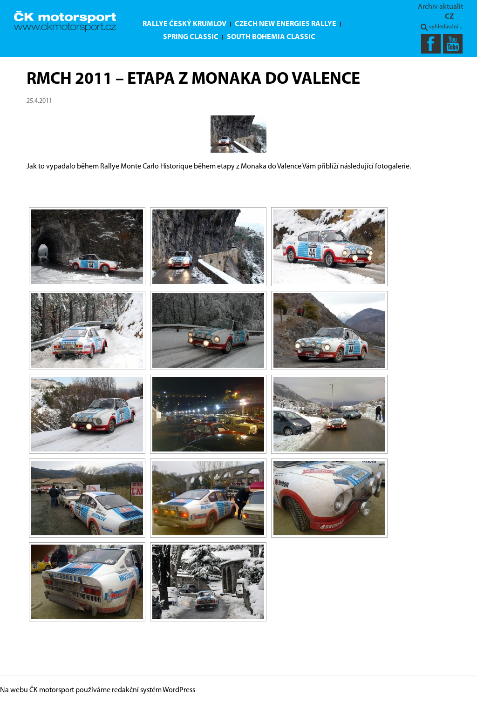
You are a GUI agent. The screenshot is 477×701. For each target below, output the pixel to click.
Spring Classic (190, 37)
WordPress (179, 690)
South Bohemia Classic (271, 37)
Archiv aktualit (440, 7)
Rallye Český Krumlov (184, 24)
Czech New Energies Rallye (285, 24)
